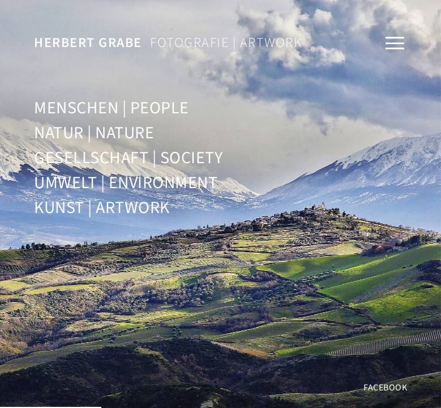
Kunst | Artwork (102, 208)
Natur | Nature (94, 133)
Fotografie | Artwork (168, 43)
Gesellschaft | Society (128, 158)
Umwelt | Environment (125, 183)
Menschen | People (111, 108)
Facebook (385, 387)
